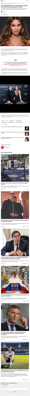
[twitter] (4, 14)
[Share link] (7, 14)
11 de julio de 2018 (20, 65)
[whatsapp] (1, 14)
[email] (6, 14)
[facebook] (3, 14)
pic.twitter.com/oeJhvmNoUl (22, 64)
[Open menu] (28, 1)
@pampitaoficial (13, 64)
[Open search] (27, 1)
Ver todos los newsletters (4, 384)
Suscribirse (15, 391)
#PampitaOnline (7, 64)
